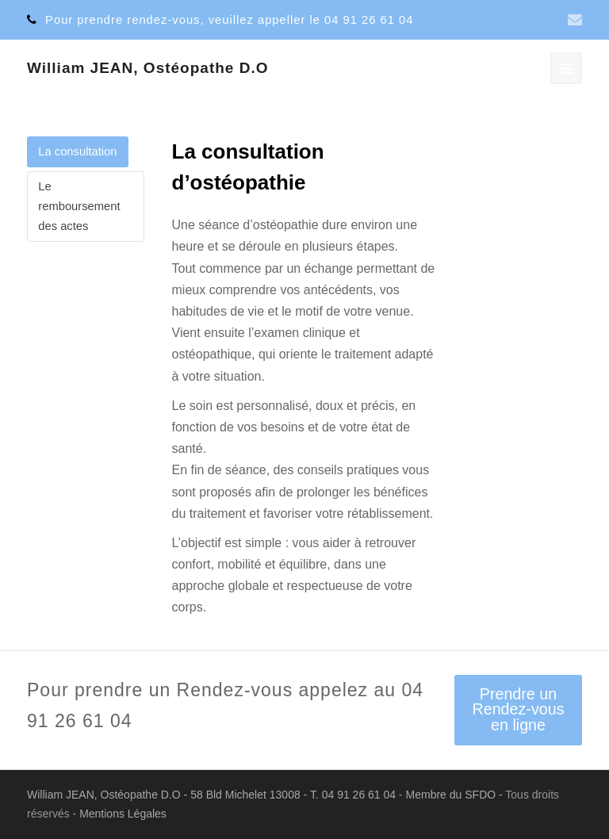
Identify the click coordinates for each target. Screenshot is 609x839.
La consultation (77, 151)
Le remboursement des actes (79, 206)
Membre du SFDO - (456, 794)
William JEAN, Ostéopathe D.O (147, 67)
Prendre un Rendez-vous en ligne (518, 709)
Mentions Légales (123, 813)
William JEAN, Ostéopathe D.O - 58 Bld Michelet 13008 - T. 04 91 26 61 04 (213, 794)
